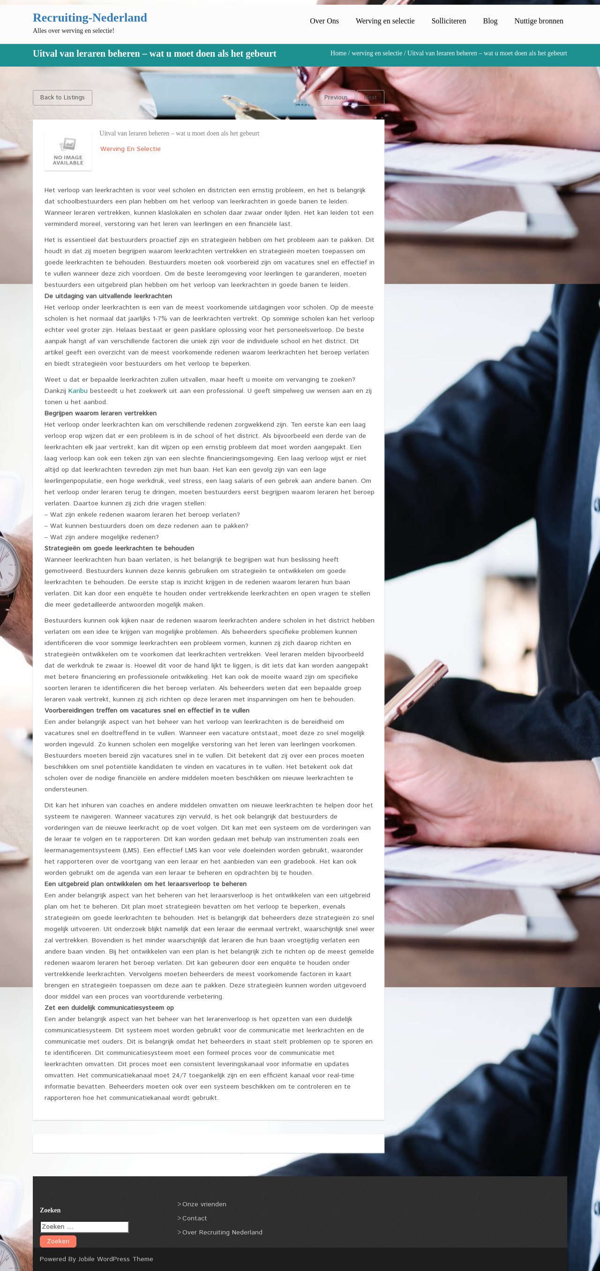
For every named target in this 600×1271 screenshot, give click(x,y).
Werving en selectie (385, 21)
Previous (336, 97)
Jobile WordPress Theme (115, 1259)
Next (370, 97)
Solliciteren (449, 21)
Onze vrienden (204, 1204)
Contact (194, 1218)
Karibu (78, 391)
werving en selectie (377, 53)
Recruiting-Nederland (90, 17)
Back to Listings (62, 97)
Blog (490, 21)
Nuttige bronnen (539, 21)
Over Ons (324, 21)
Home (338, 53)
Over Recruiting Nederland (222, 1232)
